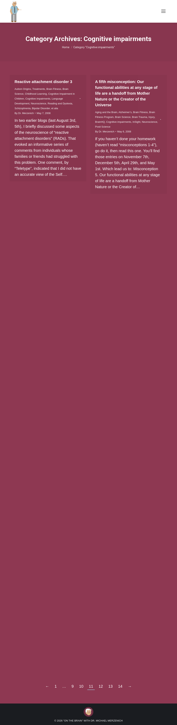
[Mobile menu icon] (163, 11)
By (24, 113)
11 (91, 686)
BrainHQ (100, 121)
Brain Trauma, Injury (143, 117)
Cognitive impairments (37, 98)
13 (110, 686)
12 (101, 686)
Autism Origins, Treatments (30, 89)
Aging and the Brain (106, 112)
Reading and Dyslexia (60, 103)
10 (81, 686)
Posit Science (102, 126)
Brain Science (123, 117)
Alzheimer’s (125, 112)
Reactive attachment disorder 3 (43, 82)
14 (120, 686)
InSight (136, 121)
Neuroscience (38, 103)
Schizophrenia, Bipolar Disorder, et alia (36, 108)
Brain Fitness (53, 89)
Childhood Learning (36, 93)
